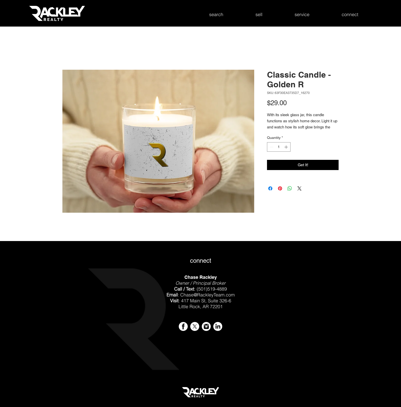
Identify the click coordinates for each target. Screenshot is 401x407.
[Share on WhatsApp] (290, 188)
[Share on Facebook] (270, 188)
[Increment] (286, 146)
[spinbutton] (278, 146)
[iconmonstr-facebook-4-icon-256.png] (183, 326)
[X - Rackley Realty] (194, 326)
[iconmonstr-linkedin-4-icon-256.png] (217, 326)
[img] (112, 361)
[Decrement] (271, 146)
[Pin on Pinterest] (280, 188)
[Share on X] (299, 188)
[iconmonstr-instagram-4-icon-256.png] (206, 326)
